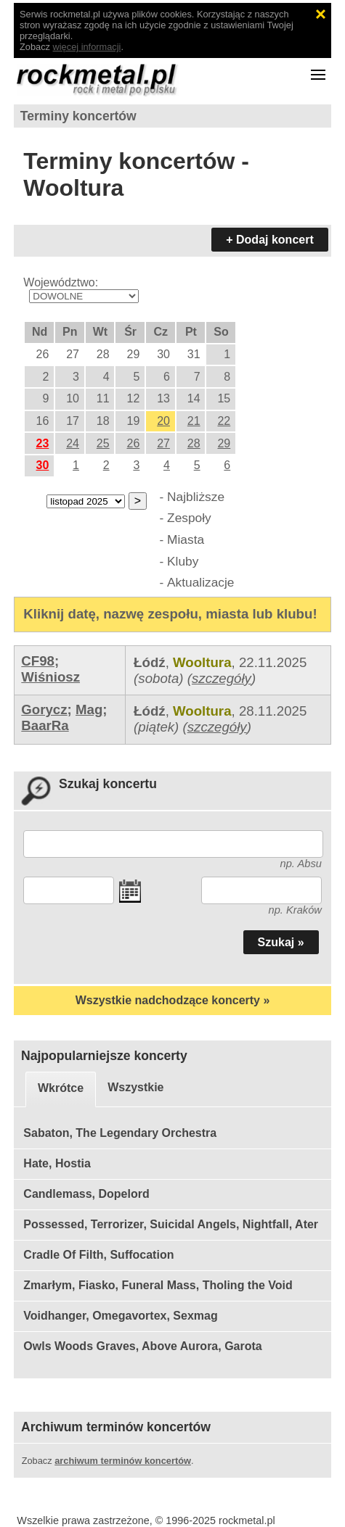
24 (72, 443)
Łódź (150, 662)
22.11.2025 (273, 662)
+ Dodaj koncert (269, 239)
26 (133, 443)
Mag (89, 709)
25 (103, 443)
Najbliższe (195, 496)
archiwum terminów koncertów (122, 1460)
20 (163, 421)
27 (163, 443)
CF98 (37, 661)
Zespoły (189, 517)
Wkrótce (61, 1088)
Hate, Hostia (56, 1163)
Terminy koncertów (78, 116)
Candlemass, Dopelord (86, 1194)
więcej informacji (87, 46)
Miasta (185, 539)
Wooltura (202, 662)
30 (42, 465)
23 (42, 443)
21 (193, 421)
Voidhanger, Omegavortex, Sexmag (120, 1315)
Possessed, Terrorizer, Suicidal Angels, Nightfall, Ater (170, 1224)
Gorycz (44, 709)
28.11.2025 (273, 711)
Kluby (182, 561)
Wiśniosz (50, 676)
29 (223, 443)
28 (193, 443)
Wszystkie (135, 1087)
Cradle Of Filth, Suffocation (98, 1255)
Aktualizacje (200, 582)
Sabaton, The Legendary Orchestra (119, 1133)
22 (223, 421)
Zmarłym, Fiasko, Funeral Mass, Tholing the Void (157, 1285)
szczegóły (221, 678)
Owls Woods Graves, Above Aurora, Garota (142, 1346)
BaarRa (44, 725)
